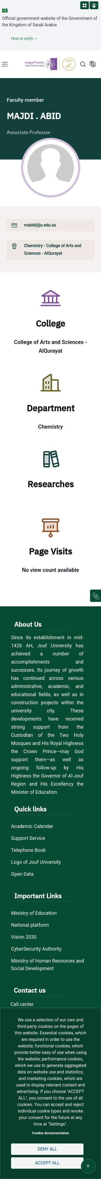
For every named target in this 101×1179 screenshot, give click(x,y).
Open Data (22, 874)
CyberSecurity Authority (36, 949)
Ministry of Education (34, 913)
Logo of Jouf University (36, 862)
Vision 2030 (24, 937)
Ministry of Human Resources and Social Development (47, 964)
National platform (30, 925)
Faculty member (25, 100)
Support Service (28, 838)
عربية (93, 64)
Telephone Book (28, 850)
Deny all (47, 1149)
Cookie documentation (50, 1133)
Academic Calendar (32, 826)
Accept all (47, 1162)
